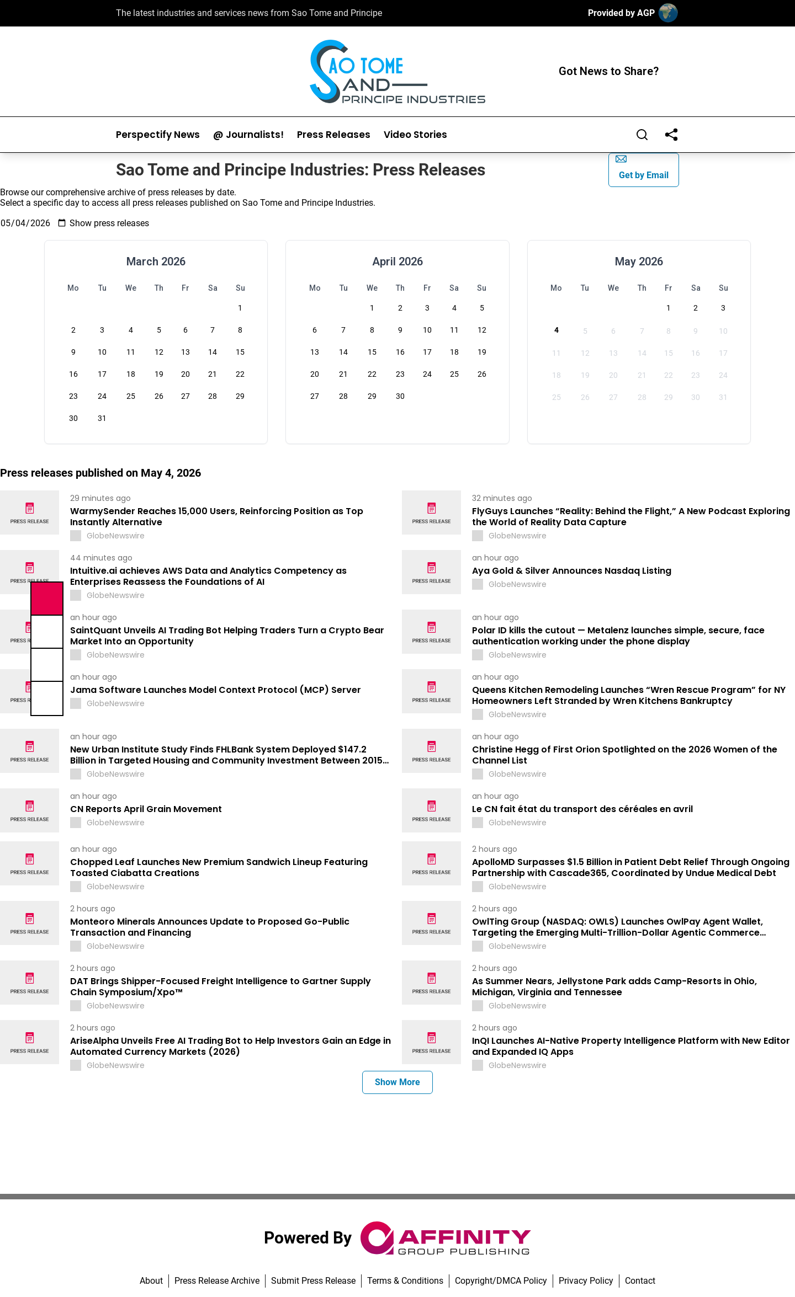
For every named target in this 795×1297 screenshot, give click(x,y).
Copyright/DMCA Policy (501, 1280)
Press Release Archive (216, 1280)
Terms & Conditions (405, 1280)
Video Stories (415, 135)
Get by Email (642, 166)
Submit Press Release (313, 1280)
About (151, 1280)
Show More (397, 1082)
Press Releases (333, 135)
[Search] (642, 134)
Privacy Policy (586, 1280)
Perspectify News (158, 135)
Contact (640, 1280)
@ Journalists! (248, 135)
